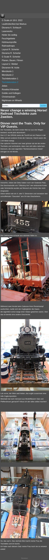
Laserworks (7, 31)
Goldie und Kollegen (11, 93)
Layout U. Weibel (10, 64)
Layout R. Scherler (10, 49)
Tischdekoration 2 (10, 82)
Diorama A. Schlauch (11, 28)
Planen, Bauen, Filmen (12, 60)
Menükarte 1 (7, 71)
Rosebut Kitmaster (10, 89)
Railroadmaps (8, 46)
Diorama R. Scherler (11, 53)
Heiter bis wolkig (9, 35)
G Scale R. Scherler (11, 57)
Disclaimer (24, 558)
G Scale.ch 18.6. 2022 (12, 20)
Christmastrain (8, 97)
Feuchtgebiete (8, 38)
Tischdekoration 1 (10, 78)
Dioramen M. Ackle (10, 68)
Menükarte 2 (7, 75)
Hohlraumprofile (9, 42)
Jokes (4, 86)
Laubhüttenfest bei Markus (14, 24)
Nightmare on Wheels (12, 100)
